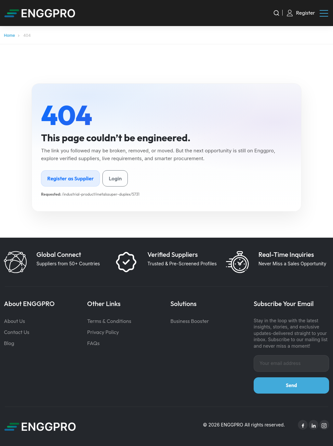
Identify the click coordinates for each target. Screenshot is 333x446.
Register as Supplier (70, 178)
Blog (9, 343)
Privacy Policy (103, 332)
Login (115, 178)
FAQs (93, 343)
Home (9, 35)
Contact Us (16, 332)
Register (305, 13)
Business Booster (189, 321)
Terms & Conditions (109, 321)
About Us (14, 321)
